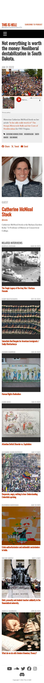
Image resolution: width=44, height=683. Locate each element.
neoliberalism (28, 134)
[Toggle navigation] (5, 33)
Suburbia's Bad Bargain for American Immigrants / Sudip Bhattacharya (20, 342)
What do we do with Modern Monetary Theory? (19, 653)
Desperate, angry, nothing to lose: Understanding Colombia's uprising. (19, 495)
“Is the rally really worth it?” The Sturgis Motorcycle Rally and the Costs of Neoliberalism (21, 125)
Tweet (15, 146)
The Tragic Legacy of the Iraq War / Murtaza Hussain (18, 289)
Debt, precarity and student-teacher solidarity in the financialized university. (21, 601)
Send (24, 146)
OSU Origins (13, 137)
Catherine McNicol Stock (14, 134)
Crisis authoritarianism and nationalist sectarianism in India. (21, 548)
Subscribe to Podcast (33, 24)
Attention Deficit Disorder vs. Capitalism (16, 444)
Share (6, 146)
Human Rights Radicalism (11, 394)
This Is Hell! (9, 24)
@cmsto (5, 219)
